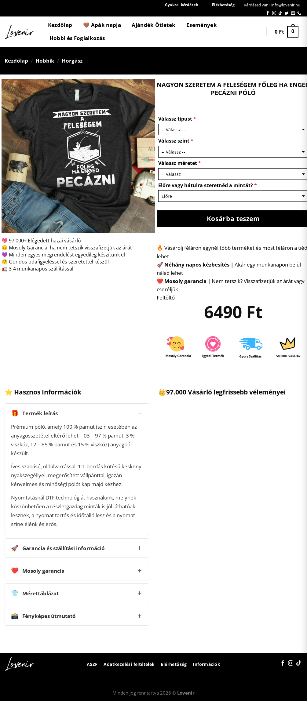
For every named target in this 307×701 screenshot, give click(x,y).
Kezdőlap (60, 24)
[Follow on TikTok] (280, 13)
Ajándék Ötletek (153, 24)
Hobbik (44, 60)
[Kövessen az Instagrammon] (274, 13)
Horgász (72, 60)
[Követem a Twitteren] (287, 13)
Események (201, 24)
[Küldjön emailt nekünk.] (293, 13)
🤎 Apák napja (102, 24)
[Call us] (299, 13)
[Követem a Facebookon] (268, 13)
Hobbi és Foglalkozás (77, 38)
